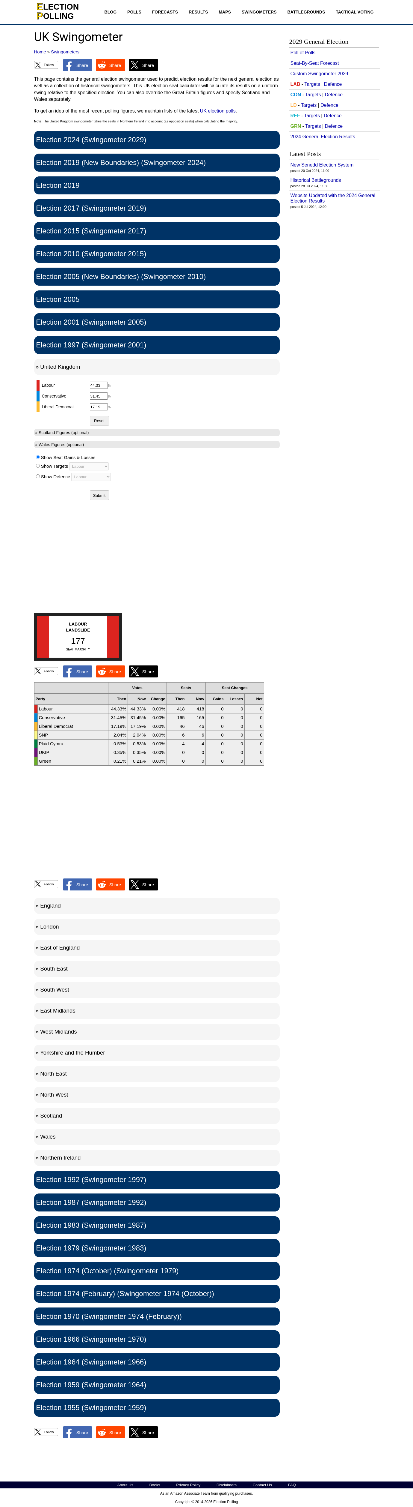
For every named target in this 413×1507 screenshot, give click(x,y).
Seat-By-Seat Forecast (315, 63)
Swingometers (259, 12)
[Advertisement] (157, 564)
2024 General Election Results (323, 136)
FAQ (292, 1485)
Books (154, 1485)
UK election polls (218, 110)
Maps (225, 12)
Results (198, 12)
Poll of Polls (303, 52)
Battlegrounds (306, 12)
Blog (111, 12)
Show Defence (55, 476)
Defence (333, 84)
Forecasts (165, 12)
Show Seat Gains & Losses (68, 457)
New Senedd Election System (322, 164)
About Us (125, 1485)
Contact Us (262, 1485)
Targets (312, 84)
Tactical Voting (354, 12)
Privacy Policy (188, 1485)
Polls (134, 12)
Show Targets (54, 466)
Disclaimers (227, 1485)
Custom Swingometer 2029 (319, 73)
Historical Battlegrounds (316, 180)
